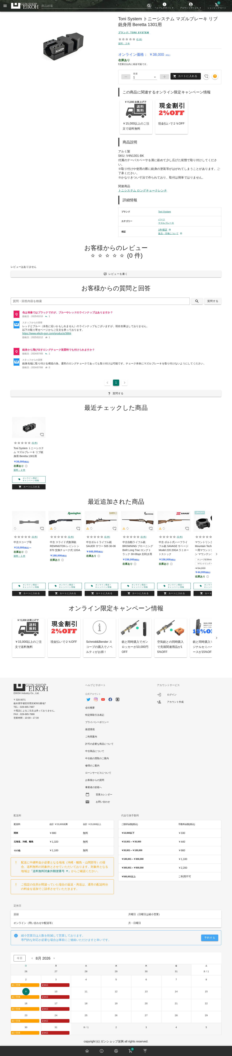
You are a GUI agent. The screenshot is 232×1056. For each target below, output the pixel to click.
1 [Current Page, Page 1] (116, 382)
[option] (116, 697)
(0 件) (139, 39)
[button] (164, 5)
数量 (135, 74)
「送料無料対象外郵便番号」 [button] (50, 871)
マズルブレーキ (166, 223)
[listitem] (116, 314)
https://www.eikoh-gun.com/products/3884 (46, 333)
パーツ (161, 219)
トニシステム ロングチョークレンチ (142, 190)
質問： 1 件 (19, 556)
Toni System (164, 212)
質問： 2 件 (124, 43)
